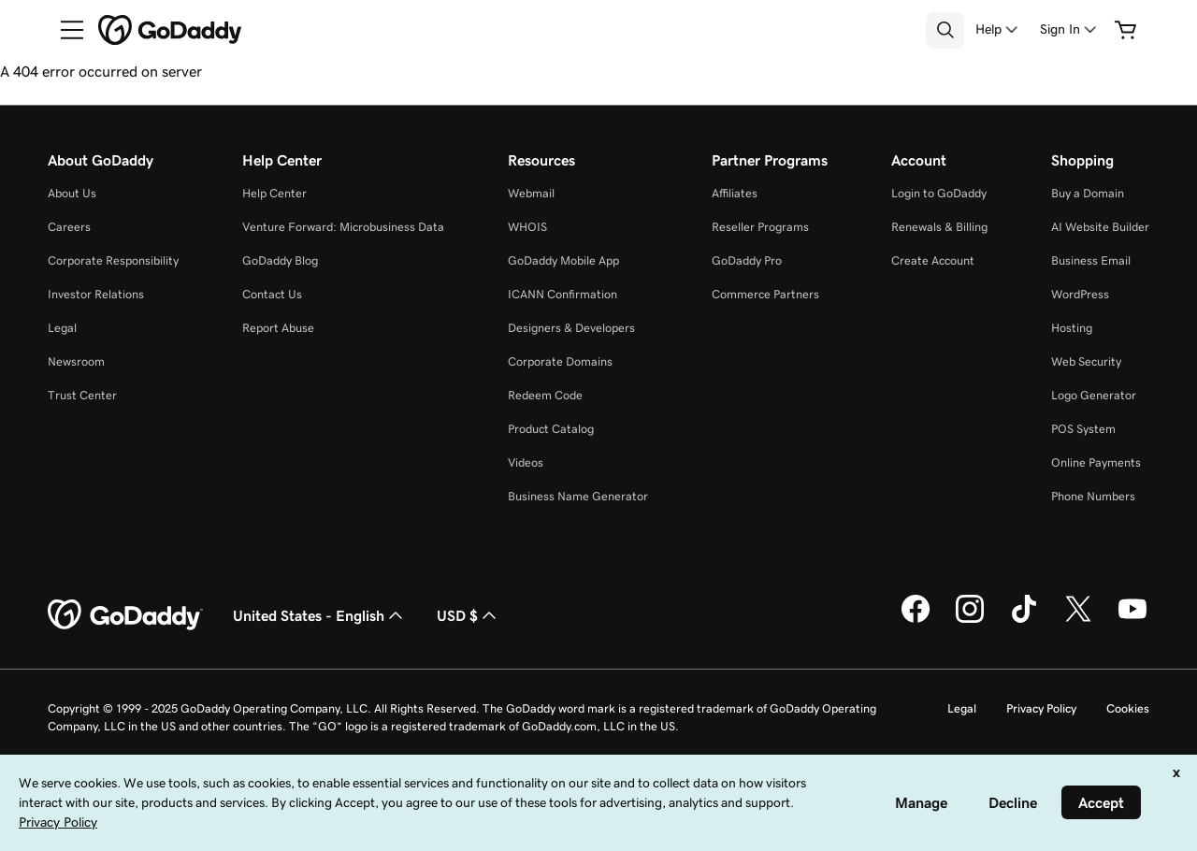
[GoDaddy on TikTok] (1024, 620)
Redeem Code (545, 395)
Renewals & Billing (939, 227)
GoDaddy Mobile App (563, 260)
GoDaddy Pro (747, 260)
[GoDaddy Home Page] (125, 615)
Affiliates (734, 193)
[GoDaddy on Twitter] (1078, 620)
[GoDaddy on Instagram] (970, 620)
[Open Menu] (64, 29)
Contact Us (272, 294)
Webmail (531, 193)
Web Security (1086, 361)
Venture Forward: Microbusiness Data (343, 227)
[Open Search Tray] (945, 30)
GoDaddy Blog (280, 260)
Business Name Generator (578, 496)
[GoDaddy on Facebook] (915, 620)
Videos (525, 462)
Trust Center (82, 395)
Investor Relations (96, 294)
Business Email (1091, 260)
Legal (62, 328)
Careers (69, 227)
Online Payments (1096, 462)
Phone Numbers (1093, 496)
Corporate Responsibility (113, 260)
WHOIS (527, 227)
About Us (72, 193)
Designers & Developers (571, 328)
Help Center (274, 193)
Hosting (1071, 328)
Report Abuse (278, 328)
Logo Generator (1093, 395)
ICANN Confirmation (562, 294)
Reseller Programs (760, 227)
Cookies (1127, 708)
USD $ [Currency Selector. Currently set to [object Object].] (468, 615)
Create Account (932, 260)
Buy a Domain (1087, 193)
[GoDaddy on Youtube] (1132, 620)
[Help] (998, 29)
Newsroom (76, 361)
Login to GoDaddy (939, 193)
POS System (1083, 429)
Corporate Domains (560, 361)
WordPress (1080, 294)
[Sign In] (1069, 29)
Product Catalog (551, 429)
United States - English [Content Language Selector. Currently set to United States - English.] (320, 615)
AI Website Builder (1100, 227)
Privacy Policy (1041, 708)
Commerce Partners (765, 294)
